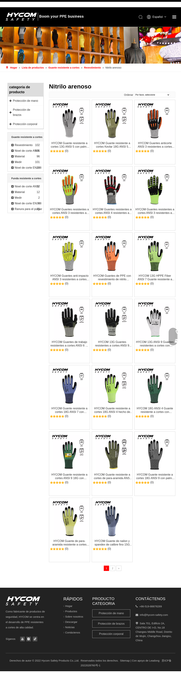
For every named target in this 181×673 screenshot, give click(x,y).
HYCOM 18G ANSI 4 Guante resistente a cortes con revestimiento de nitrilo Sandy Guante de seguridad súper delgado (154, 412)
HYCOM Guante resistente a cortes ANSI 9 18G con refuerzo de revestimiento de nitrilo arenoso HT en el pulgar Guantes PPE (69, 478)
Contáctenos (72, 634)
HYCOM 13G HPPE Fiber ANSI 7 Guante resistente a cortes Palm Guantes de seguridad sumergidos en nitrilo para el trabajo (155, 279)
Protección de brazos (111, 625)
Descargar (71, 623)
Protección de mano (111, 614)
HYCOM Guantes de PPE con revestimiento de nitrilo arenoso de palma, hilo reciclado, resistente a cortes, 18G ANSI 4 (112, 279)
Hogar (68, 607)
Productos (71, 613)
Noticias (70, 628)
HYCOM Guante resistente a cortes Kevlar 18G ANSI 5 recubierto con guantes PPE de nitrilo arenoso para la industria (112, 146)
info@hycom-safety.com (154, 616)
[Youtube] (22, 640)
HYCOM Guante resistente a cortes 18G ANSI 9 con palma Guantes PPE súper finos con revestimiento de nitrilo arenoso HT (155, 478)
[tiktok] (35, 640)
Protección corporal (111, 635)
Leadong (154, 662)
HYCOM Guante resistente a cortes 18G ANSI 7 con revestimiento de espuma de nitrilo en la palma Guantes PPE (69, 412)
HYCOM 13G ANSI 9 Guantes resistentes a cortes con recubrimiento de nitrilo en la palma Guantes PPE (155, 345)
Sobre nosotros (74, 618)
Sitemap (125, 662)
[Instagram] (28, 640)
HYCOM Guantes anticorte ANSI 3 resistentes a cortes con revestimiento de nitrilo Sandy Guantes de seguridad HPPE (154, 146)
